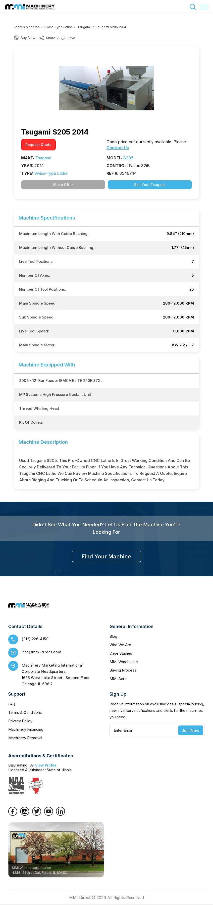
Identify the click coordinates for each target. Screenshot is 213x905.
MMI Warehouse (123, 661)
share (47, 37)
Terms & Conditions (25, 712)
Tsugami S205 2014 (111, 27)
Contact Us (117, 147)
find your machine (106, 556)
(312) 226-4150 (35, 638)
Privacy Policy (20, 721)
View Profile (45, 765)
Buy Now (28, 38)
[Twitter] (36, 814)
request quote (38, 144)
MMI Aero (118, 678)
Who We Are (120, 644)
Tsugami (84, 27)
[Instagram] (24, 814)
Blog (113, 636)
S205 (128, 157)
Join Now (190, 730)
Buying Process (122, 670)
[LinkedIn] (60, 814)
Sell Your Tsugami (149, 184)
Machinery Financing (25, 729)
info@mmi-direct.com (41, 652)
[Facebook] (12, 814)
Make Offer (63, 184)
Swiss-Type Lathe (58, 27)
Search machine (26, 27)
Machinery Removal (25, 737)
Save (67, 37)
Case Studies (120, 653)
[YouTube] (48, 814)
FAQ (11, 704)
